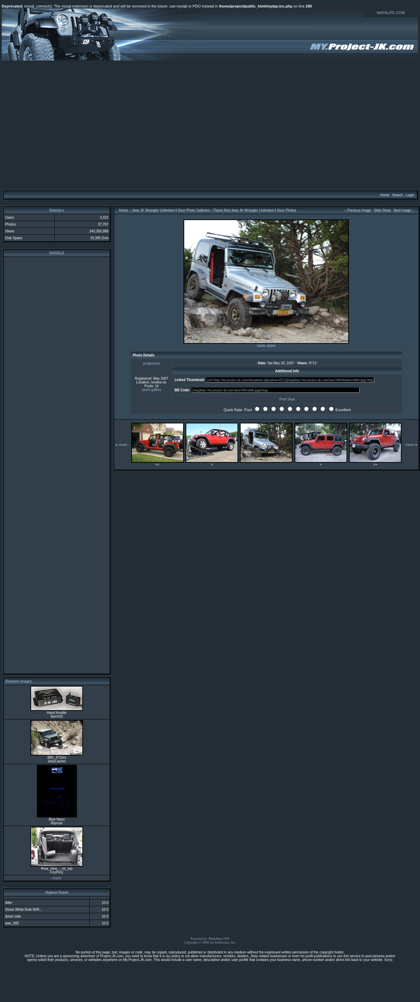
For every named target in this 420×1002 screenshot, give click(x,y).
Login (410, 195)
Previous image (359, 210)
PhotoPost (215, 938)
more (56, 878)
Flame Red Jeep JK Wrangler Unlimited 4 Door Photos (255, 210)
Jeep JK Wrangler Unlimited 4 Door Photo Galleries (171, 210)
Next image (402, 210)
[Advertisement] (209, 125)
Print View (287, 399)
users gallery (151, 390)
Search (397, 195)
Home (384, 195)
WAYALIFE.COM (391, 13)
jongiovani (151, 363)
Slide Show (382, 210)
